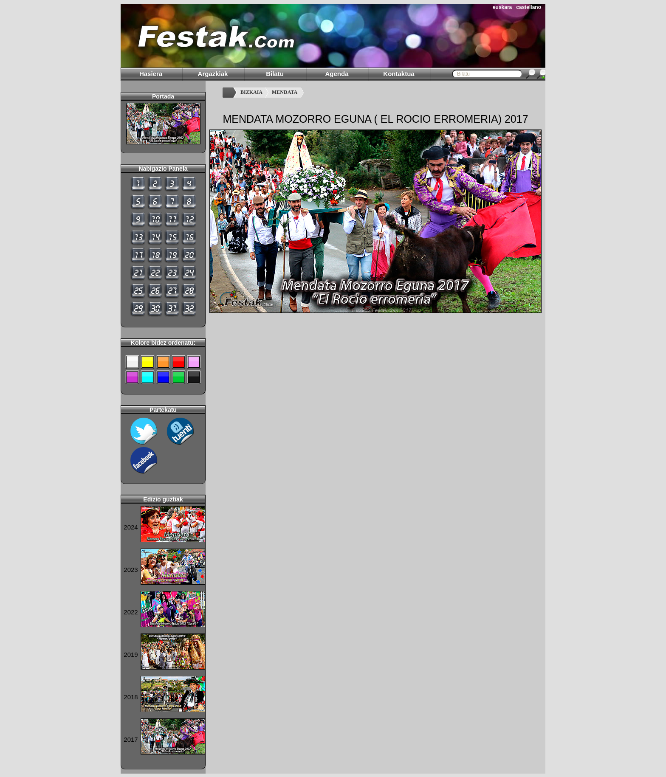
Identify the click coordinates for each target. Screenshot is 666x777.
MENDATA (284, 92)
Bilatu (275, 73)
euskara (502, 7)
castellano (528, 7)
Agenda (336, 73)
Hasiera (150, 73)
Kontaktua (398, 73)
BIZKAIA (251, 92)
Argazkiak (213, 73)
